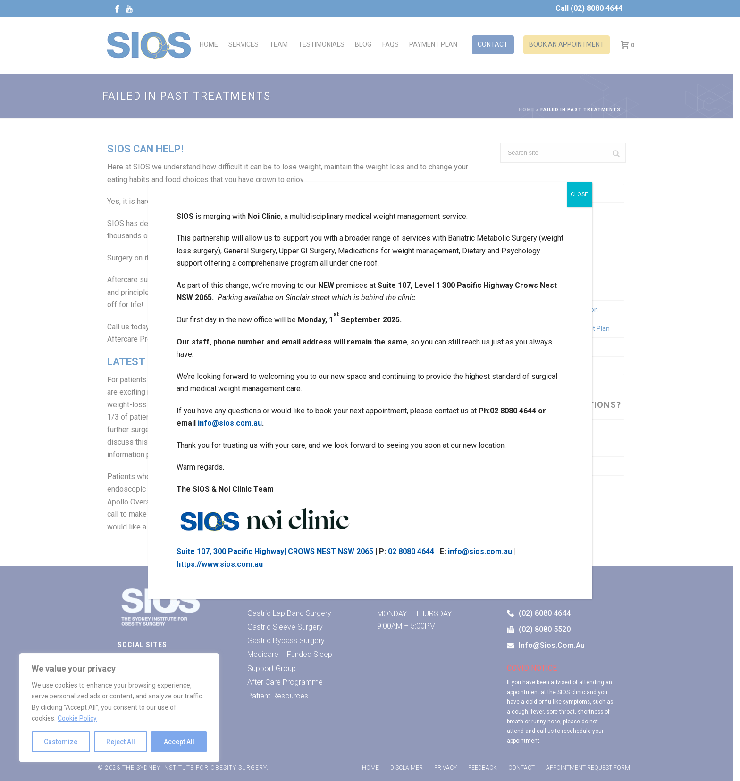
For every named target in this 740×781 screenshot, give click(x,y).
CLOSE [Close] (579, 194)
